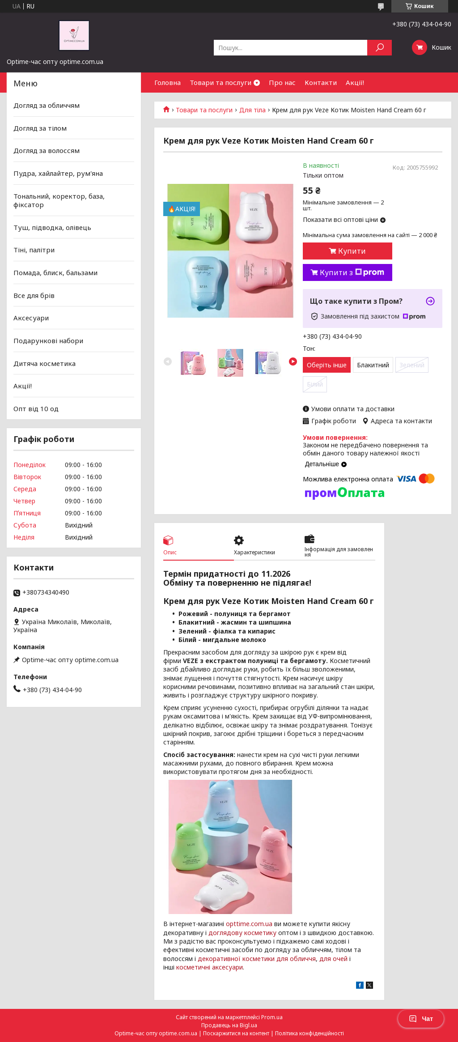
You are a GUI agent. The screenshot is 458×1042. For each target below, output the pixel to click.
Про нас (282, 82)
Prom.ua (272, 1017)
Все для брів (34, 295)
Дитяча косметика (44, 362)
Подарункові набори (48, 340)
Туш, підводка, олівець (52, 227)
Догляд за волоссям (46, 150)
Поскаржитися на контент (236, 1033)
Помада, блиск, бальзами (55, 272)
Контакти (321, 82)
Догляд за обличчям (46, 105)
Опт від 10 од (36, 408)
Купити (352, 251)
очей (340, 958)
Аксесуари (31, 317)
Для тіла (252, 110)
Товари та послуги (220, 82)
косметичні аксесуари (209, 967)
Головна (167, 82)
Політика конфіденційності (309, 1033)
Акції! (355, 82)
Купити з (352, 272)
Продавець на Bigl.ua (229, 1025)
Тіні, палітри (34, 249)
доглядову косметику (242, 932)
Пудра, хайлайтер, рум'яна (58, 173)
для (325, 958)
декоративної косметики (236, 958)
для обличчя (296, 958)
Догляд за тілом (40, 127)
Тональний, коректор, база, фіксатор (59, 200)
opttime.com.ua (249, 923)
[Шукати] (379, 47)
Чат (421, 1019)
